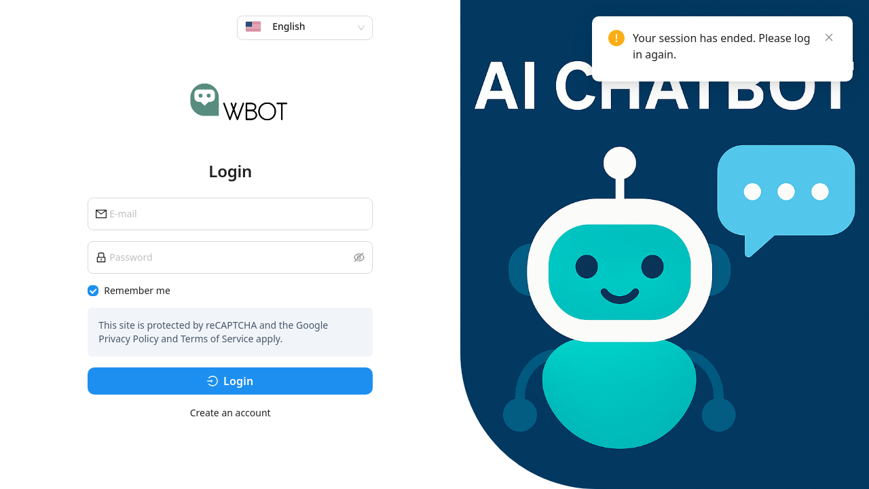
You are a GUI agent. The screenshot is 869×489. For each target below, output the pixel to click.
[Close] (828, 37)
